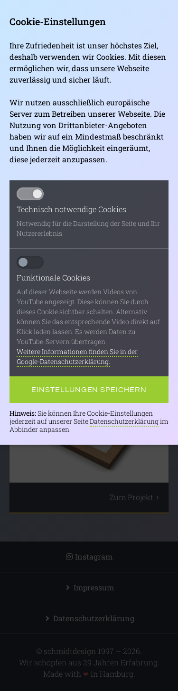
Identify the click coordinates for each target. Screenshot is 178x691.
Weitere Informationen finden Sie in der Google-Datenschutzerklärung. (77, 356)
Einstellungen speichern (89, 389)
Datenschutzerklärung (124, 421)
